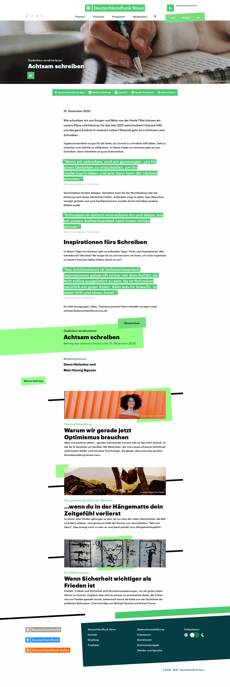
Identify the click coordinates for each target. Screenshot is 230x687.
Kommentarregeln (148, 644)
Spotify (121, 92)
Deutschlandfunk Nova (102, 629)
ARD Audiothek (99, 92)
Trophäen (93, 644)
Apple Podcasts (142, 92)
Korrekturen (144, 639)
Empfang (93, 639)
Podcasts (98, 16)
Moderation (140, 16)
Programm (118, 16)
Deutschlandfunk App (69, 92)
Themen (80, 16)
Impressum (144, 634)
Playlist (186, 17)
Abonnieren (167, 92)
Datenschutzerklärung (150, 629)
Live (172, 17)
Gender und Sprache (149, 650)
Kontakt (92, 634)
